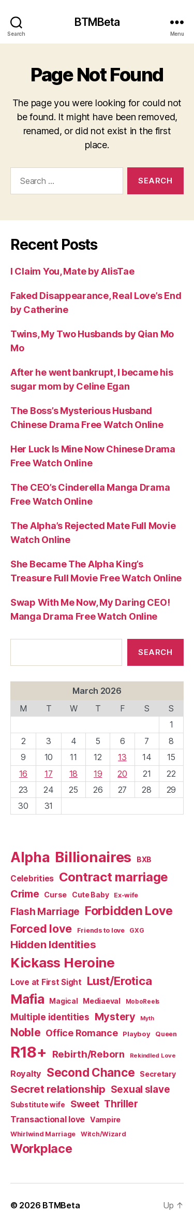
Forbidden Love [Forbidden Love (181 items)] (129, 911)
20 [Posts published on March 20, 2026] (122, 773)
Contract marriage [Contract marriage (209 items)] (113, 876)
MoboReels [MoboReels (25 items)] (143, 1001)
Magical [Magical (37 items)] (63, 1001)
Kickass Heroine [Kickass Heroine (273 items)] (62, 962)
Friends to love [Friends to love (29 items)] (101, 930)
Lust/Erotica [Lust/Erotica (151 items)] (119, 981)
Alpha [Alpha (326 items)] (30, 857)
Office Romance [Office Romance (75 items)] (81, 1033)
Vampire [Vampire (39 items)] (105, 1119)
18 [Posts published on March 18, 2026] (73, 773)
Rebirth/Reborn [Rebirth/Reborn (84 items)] (88, 1054)
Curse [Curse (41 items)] (55, 894)
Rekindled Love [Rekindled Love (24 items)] (153, 1055)
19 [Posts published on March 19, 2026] (98, 773)
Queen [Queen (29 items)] (166, 1034)
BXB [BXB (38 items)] (144, 859)
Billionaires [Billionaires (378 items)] (93, 857)
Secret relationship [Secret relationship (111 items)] (58, 1088)
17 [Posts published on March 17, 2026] (48, 773)
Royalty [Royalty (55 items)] (25, 1073)
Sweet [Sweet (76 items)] (84, 1103)
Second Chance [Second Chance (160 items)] (91, 1072)
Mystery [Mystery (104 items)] (115, 1016)
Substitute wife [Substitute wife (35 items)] (37, 1105)
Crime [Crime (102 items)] (24, 894)
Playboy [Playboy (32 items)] (136, 1034)
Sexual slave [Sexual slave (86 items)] (140, 1089)
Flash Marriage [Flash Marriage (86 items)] (45, 912)
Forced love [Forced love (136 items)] (41, 928)
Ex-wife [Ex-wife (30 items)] (126, 895)
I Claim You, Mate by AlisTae (72, 271)
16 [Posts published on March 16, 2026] (23, 773)
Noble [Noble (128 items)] (25, 1032)
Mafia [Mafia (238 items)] (27, 999)
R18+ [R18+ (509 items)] (28, 1052)
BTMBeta (97, 22)
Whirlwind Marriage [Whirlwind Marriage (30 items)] (43, 1134)
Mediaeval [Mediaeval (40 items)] (102, 1000)
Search (155, 652)
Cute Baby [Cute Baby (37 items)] (90, 895)
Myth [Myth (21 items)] (147, 1018)
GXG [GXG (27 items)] (136, 930)
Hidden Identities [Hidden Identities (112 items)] (53, 944)
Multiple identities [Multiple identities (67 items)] (49, 1016)
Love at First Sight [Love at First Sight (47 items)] (46, 982)
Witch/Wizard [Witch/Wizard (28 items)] (103, 1134)
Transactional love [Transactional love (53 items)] (47, 1119)
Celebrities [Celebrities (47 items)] (32, 878)
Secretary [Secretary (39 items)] (158, 1073)
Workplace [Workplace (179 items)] (41, 1149)
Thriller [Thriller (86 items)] (121, 1104)
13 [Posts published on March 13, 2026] (122, 757)
